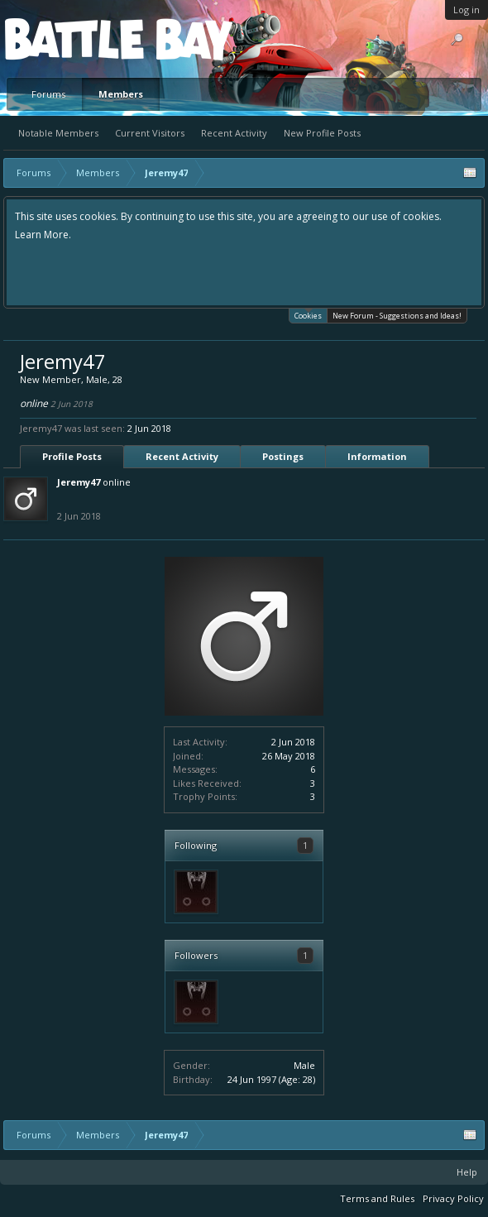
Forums (48, 94)
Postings (283, 456)
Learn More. (43, 235)
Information (377, 456)
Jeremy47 (78, 482)
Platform (65, 38)
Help (467, 1172)
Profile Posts (72, 456)
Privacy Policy (453, 1198)
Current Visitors (149, 133)
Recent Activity (234, 133)
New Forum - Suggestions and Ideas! (397, 315)
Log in (466, 9)
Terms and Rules (377, 1198)
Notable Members (58, 133)
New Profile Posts (322, 133)
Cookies (308, 315)
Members (120, 94)
